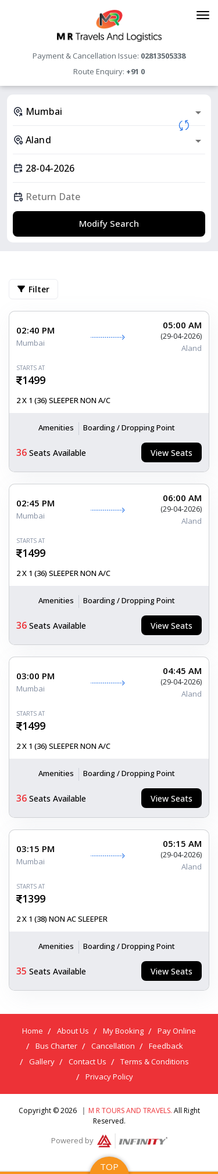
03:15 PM (35, 848)
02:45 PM (35, 503)
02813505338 (163, 55)
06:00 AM (182, 497)
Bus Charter (56, 1046)
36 (21, 452)
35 (21, 971)
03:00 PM (35, 676)
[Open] (198, 112)
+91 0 (135, 71)
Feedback (166, 1046)
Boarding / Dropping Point (129, 427)
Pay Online (177, 1031)
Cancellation (113, 1046)
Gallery (42, 1061)
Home (32, 1031)
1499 (33, 380)
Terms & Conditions (154, 1061)
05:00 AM (182, 325)
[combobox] (109, 111)
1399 (33, 898)
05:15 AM (182, 843)
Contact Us (87, 1061)
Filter (33, 289)
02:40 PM (35, 330)
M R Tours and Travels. (130, 1110)
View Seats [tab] (171, 452)
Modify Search (109, 223)
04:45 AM (182, 670)
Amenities (56, 427)
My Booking (123, 1031)
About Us (73, 1031)
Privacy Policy (109, 1076)
